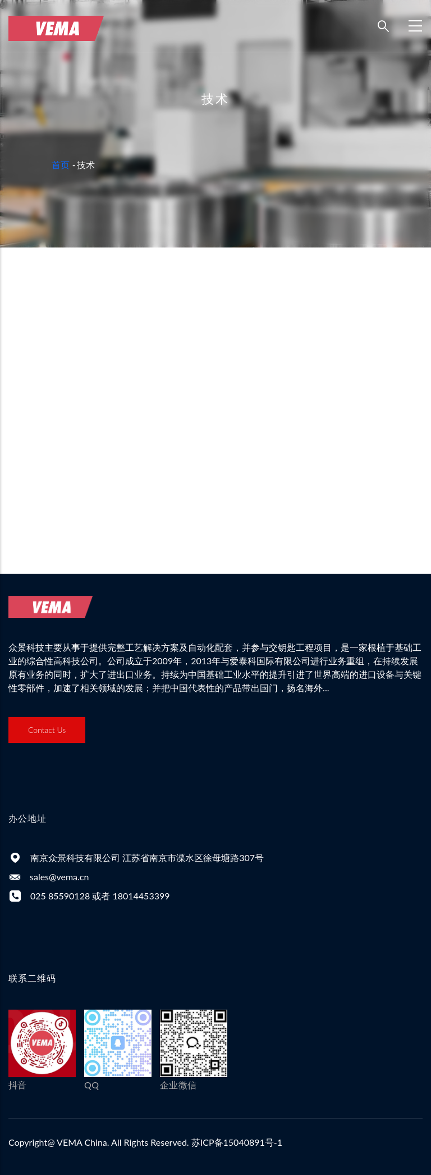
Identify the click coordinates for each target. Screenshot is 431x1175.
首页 (61, 164)
